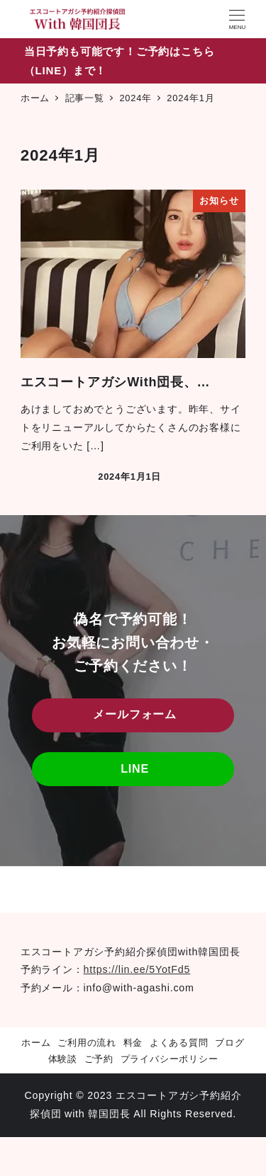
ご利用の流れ (86, 1042)
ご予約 (98, 1059)
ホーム (35, 1042)
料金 (133, 1042)
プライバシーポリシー (169, 1059)
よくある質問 (179, 1042)
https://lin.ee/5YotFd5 (137, 969)
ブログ (229, 1042)
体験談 (62, 1059)
